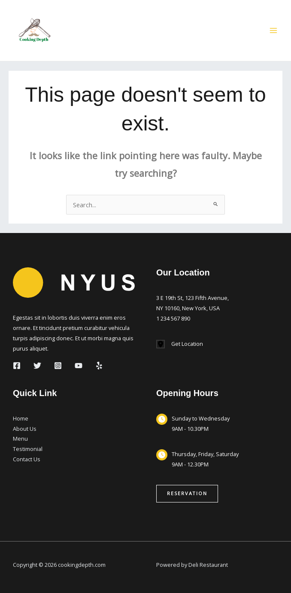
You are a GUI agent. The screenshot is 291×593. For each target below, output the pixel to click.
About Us (24, 429)
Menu (20, 438)
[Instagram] (58, 365)
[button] (187, 493)
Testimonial (27, 449)
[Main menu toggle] (273, 30)
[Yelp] (99, 365)
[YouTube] (78, 365)
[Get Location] (179, 344)
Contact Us (26, 459)
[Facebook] (17, 365)
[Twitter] (37, 365)
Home (20, 418)
